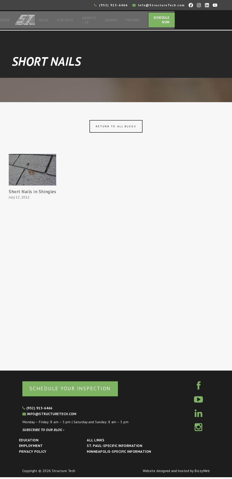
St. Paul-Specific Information (114, 447)
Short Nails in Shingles (32, 193)
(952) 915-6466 (111, 5)
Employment (31, 447)
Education (28, 442)
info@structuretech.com (49, 415)
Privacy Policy (33, 453)
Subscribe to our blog (43, 431)
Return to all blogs (116, 127)
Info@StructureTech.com (158, 5)
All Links (95, 442)
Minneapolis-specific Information (119, 453)
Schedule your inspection (75, 390)
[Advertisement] (32, 284)
